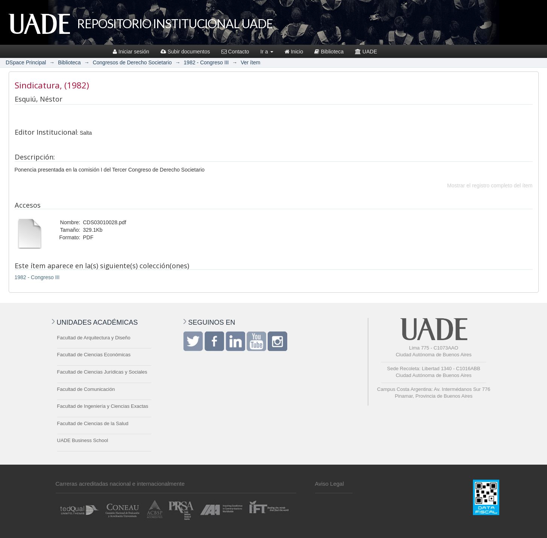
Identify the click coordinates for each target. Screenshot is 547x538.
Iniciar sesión (131, 52)
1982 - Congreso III (206, 62)
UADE (366, 52)
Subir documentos (185, 52)
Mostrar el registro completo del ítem (489, 185)
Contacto (235, 52)
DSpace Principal (26, 62)
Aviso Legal (329, 483)
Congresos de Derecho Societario (132, 62)
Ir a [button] (267, 52)
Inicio (294, 52)
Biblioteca (329, 52)
